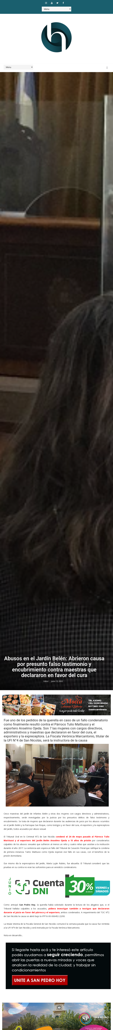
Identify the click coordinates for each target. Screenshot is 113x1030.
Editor (46, 681)
